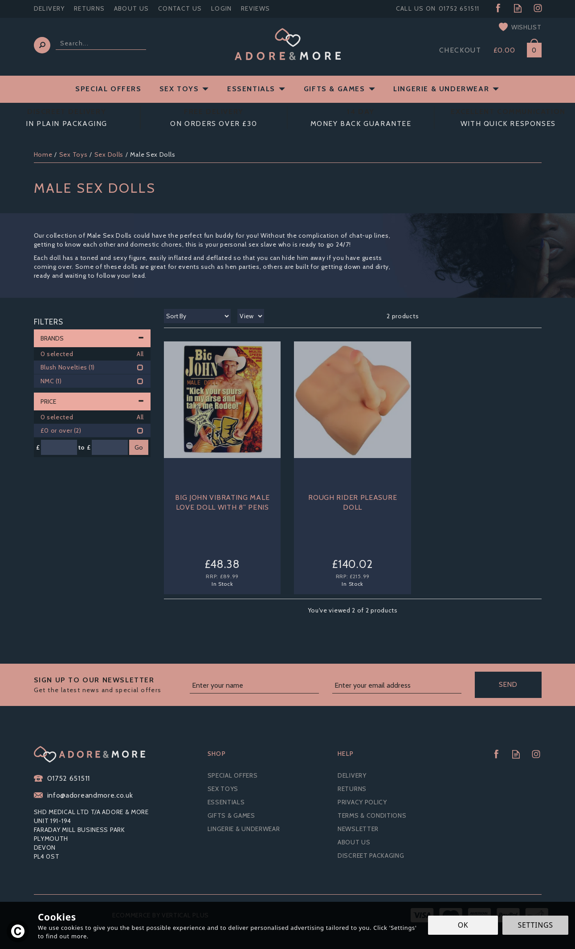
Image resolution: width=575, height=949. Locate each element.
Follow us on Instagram (537, 8)
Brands (92, 338)
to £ (84, 447)
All (140, 354)
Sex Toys (223, 789)
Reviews (255, 8)
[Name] (254, 686)
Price (92, 401)
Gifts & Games (231, 815)
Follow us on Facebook (497, 8)
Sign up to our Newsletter (108, 685)
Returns (352, 789)
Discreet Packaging (371, 856)
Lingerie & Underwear (244, 829)
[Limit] (250, 316)
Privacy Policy (362, 802)
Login (221, 8)
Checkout (460, 50)
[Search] (101, 43)
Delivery (352, 775)
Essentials (226, 802)
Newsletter (358, 829)
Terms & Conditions (372, 815)
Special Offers (233, 775)
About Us (354, 842)
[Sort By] (197, 316)
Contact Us (180, 8)
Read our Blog (517, 8)
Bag (530, 48)
